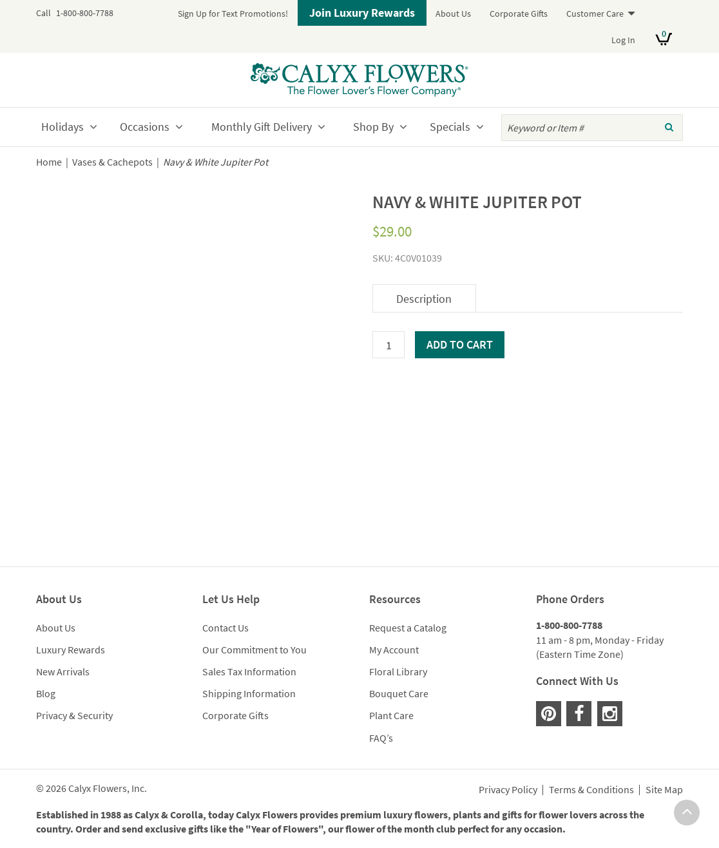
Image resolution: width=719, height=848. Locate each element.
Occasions (144, 126)
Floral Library (398, 671)
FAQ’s (381, 737)
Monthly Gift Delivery (261, 126)
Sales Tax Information (249, 671)
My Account (394, 649)
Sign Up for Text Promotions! (233, 13)
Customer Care (595, 13)
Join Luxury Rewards (362, 12)
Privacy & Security (74, 715)
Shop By (373, 126)
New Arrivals (63, 671)
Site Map (664, 790)
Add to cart (460, 344)
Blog (45, 693)
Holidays (62, 126)
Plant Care (391, 715)
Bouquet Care (398, 693)
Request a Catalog (407, 627)
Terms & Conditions (591, 790)
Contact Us (225, 627)
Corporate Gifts (519, 13)
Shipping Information (249, 693)
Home (49, 162)
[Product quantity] (388, 344)
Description (424, 298)
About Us (453, 13)
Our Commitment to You (254, 649)
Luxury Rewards (70, 649)
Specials (450, 126)
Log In (623, 40)
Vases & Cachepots (112, 162)
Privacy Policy (508, 790)
